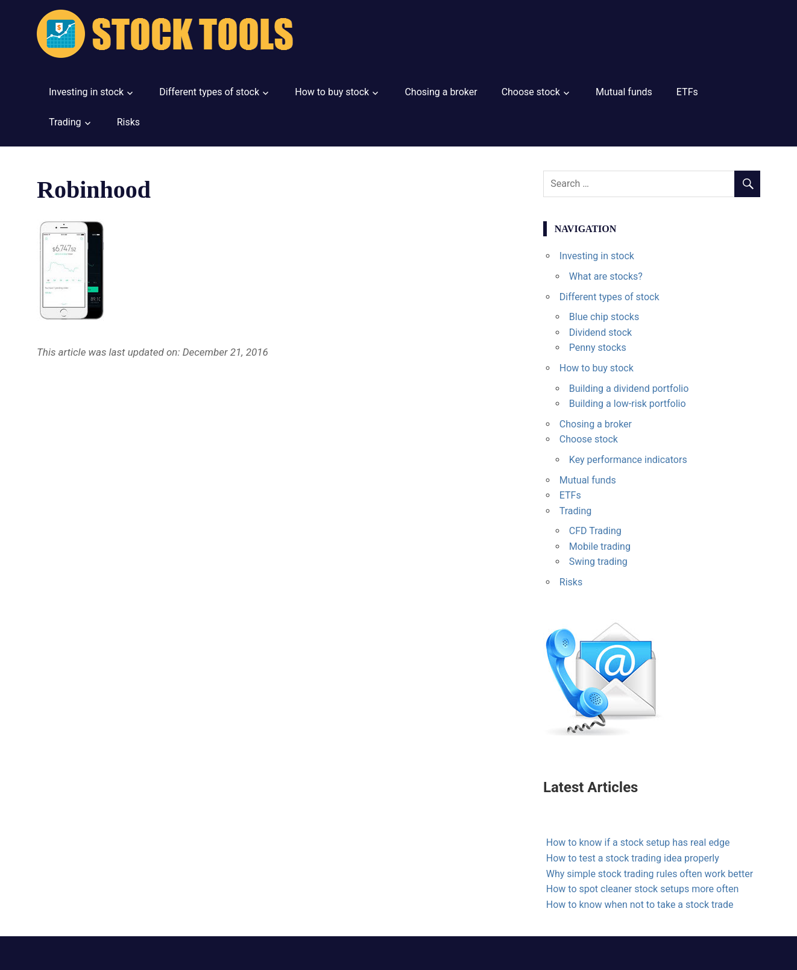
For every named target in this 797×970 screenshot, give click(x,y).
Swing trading (598, 561)
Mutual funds (624, 92)
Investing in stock (86, 92)
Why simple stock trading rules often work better (649, 874)
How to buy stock (332, 92)
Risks (128, 122)
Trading (65, 122)
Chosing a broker (441, 92)
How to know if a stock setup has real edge (638, 842)
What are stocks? (606, 276)
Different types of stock (209, 92)
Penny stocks (597, 347)
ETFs (687, 92)
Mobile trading (600, 546)
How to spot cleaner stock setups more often (642, 889)
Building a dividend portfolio (629, 388)
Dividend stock (600, 332)
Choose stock (531, 92)
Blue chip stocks (604, 317)
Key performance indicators (628, 459)
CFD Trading (595, 531)
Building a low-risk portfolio (627, 403)
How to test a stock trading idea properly (632, 858)
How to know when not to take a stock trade (640, 904)
